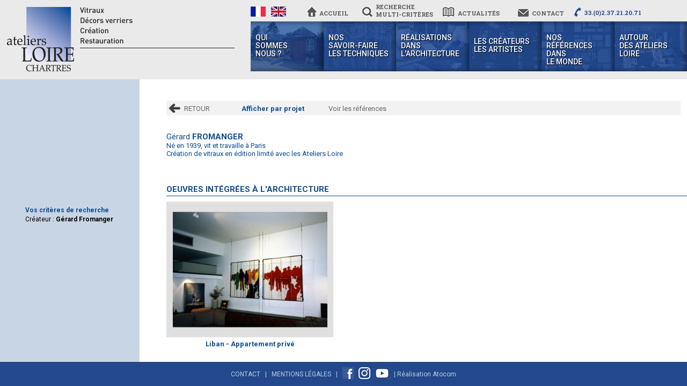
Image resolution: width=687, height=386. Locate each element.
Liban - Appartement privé (250, 344)
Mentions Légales (301, 374)
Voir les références (357, 109)
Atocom (444, 374)
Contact (245, 374)
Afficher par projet (273, 109)
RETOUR (197, 109)
